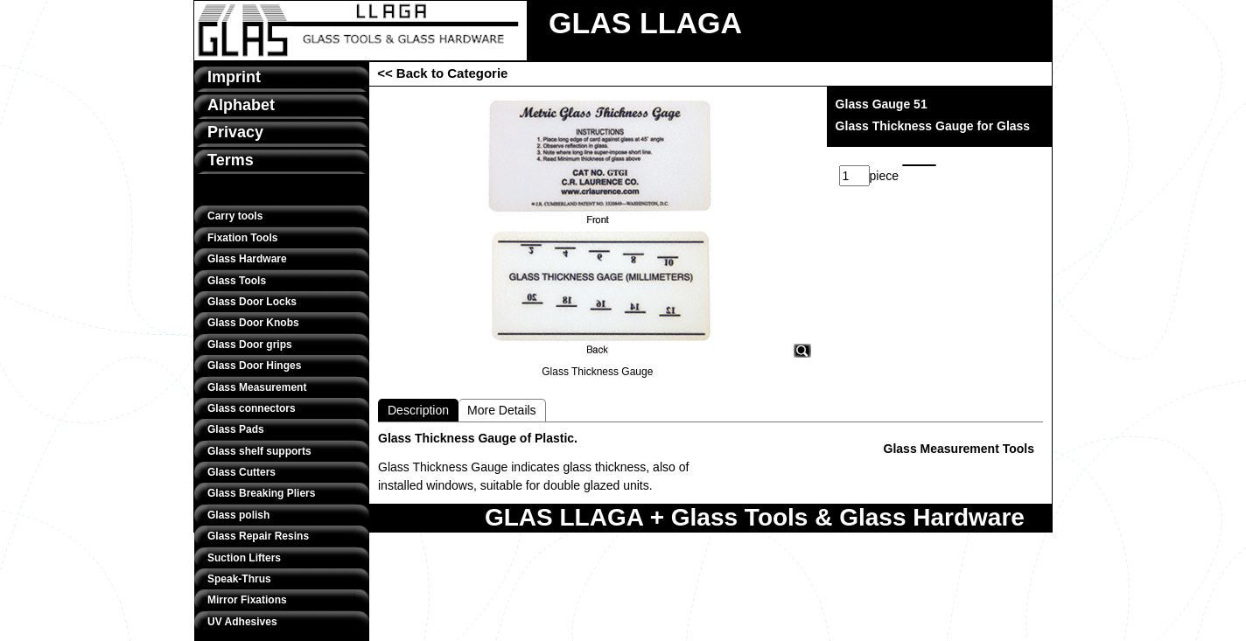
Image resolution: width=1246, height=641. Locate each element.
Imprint (234, 77)
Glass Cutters (241, 472)
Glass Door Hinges (254, 365)
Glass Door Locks (252, 302)
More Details (501, 410)
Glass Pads (235, 429)
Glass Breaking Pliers (261, 493)
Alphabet (241, 105)
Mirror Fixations (247, 600)
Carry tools (234, 216)
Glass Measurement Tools (959, 449)
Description (418, 410)
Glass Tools (236, 281)
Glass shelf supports (259, 451)
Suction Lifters (244, 558)
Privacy (235, 132)
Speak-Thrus (239, 579)
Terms (230, 160)
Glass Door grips (249, 344)
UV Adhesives (242, 622)
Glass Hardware (247, 259)
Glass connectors (251, 408)
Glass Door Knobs (253, 323)
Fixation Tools (242, 238)
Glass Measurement (256, 387)
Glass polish (238, 515)
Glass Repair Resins (258, 536)
